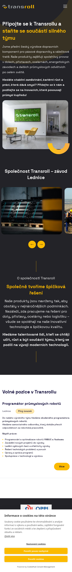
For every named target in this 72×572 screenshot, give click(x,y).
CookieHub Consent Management (41, 567)
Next (41, 244)
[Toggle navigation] (65, 6)
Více (62, 466)
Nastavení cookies (36, 544)
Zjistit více (9, 536)
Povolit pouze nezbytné (36, 551)
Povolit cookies (36, 559)
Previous (32, 244)
